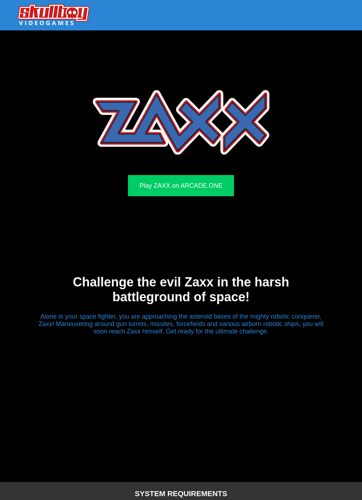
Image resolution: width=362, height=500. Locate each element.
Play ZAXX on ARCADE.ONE (180, 185)
